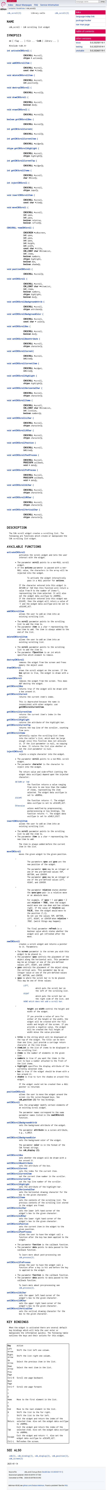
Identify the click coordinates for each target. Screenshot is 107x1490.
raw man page (82, 24)
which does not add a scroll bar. (43, 1001)
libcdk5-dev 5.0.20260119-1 (52, 1472)
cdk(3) (12, 1456)
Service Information (49, 5)
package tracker (83, 20)
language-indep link (85, 16)
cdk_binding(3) (25, 1456)
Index (10, 5)
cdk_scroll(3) (14, 13)
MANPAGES (12, 1)
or (22, 782)
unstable (12, 8)
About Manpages (24, 5)
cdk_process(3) (26, 1257)
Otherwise (20, 806)
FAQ (36, 5)
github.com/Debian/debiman (33, 1485)
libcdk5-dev (21, 8)
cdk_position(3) (60, 1456)
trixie (78, 42)
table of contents (85, 31)
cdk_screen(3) (16, 1458)
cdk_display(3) (42, 1456)
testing (79, 46)
